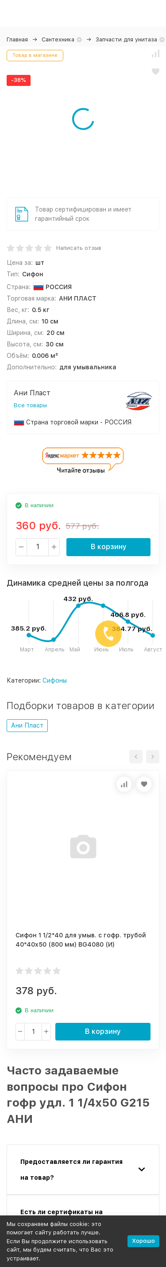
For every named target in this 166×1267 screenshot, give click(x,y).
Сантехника (58, 39)
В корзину (109, 546)
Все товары (30, 405)
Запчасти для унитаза (126, 39)
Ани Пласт (27, 725)
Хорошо (143, 1240)
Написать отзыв (78, 248)
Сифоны (54, 680)
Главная (17, 39)
